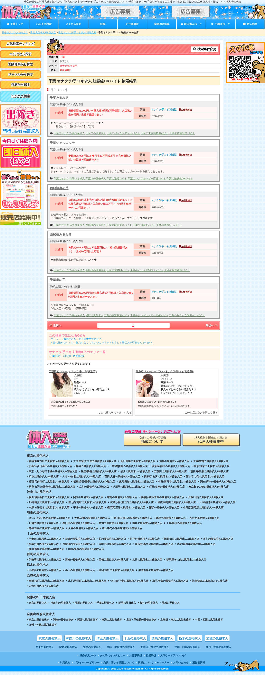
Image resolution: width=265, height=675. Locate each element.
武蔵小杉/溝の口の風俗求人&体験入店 (132, 502)
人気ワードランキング (172, 655)
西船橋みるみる (61, 234)
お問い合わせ (180, 662)
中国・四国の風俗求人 (187, 647)
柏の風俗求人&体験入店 (112, 538)
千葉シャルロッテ (62, 142)
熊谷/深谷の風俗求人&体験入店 (46, 528)
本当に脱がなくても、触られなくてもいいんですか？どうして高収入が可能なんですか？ (101, 342)
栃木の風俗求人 (190, 638)
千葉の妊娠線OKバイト (179, 178)
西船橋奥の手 (59, 188)
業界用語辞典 (161, 24)
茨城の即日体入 (171, 602)
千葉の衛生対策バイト (182, 133)
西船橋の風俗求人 (96, 224)
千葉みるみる (59, 97)
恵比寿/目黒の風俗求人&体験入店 (210, 471)
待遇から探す (20, 84)
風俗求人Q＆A (88, 655)
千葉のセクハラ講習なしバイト (187, 315)
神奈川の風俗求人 (78, 638)
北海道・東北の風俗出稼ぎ (175, 619)
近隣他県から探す (20, 64)
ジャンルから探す (20, 74)
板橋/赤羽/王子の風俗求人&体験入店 (94, 481)
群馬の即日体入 (127, 602)
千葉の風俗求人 (135, 638)
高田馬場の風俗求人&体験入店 (137, 461)
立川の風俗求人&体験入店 (94, 486)
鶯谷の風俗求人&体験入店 (91, 466)
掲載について (145, 662)
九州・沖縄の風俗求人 (218, 647)
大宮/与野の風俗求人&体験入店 (92, 518)
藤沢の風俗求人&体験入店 (164, 507)
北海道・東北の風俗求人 (155, 647)
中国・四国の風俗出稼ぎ (209, 619)
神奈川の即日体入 (61, 602)
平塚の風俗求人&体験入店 (88, 507)
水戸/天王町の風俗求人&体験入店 (87, 580)
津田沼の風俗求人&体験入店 (115, 543)
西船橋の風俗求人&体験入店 (78, 543)
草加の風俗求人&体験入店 (113, 523)
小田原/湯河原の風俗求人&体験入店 (203, 507)
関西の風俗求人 (68, 647)
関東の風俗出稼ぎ (63, 619)
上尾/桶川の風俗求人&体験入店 (184, 523)
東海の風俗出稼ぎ (112, 619)
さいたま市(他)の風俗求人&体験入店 (50, 518)
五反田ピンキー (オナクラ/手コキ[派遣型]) (73, 371)
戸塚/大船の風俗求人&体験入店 (206, 497)
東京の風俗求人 (50, 638)
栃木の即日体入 (149, 602)
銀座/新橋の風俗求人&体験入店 (99, 471)
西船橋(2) (78, 355)
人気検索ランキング (20, 43)
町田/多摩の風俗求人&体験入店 (167, 486)
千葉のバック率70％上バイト (147, 270)
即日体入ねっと (191, 24)
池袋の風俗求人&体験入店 (174, 461)
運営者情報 (198, 662)
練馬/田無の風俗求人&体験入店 (136, 481)
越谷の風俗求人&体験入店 (171, 518)
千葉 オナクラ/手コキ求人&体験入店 (77, 32)
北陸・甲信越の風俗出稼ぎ (141, 619)
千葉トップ (14, 24)
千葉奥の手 (57, 280)
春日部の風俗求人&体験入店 (78, 523)
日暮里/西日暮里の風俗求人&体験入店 (50, 466)
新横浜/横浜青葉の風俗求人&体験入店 (162, 497)
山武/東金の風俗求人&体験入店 (86, 549)
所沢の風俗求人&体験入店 (204, 518)
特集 (102, 24)
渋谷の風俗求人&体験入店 (44, 476)
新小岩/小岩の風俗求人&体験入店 (205, 476)
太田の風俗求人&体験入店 (147, 559)
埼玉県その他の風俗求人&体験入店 (122, 528)
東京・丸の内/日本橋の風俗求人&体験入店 (53, 471)
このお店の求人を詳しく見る (114, 412)
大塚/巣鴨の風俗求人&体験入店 (211, 461)
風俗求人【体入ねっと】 (15, 32)
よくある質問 (73, 24)
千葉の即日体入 (105, 602)
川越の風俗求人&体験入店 (44, 523)
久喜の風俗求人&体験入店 (83, 528)
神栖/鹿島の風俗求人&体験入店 (210, 580)
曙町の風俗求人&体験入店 (122, 497)
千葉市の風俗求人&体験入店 (45, 538)
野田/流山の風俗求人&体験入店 (181, 538)
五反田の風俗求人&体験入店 (170, 471)
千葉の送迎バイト (117, 178)
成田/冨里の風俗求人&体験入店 (46, 549)
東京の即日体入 (38, 602)
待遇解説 (151, 655)
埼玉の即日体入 (84, 602)
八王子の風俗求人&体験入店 (129, 486)
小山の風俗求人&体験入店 (80, 570)
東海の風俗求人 (92, 647)
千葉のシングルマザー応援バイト (147, 178)
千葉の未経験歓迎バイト (155, 133)
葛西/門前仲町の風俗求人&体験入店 (49, 481)
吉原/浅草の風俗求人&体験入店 (211, 466)
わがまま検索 (44, 24)
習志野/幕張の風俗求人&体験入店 (154, 543)
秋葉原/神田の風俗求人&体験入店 (171, 466)
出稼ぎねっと (220, 24)
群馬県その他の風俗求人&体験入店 (186, 559)
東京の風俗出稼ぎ (39, 619)
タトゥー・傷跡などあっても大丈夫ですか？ (76, 339)
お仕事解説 (132, 24)
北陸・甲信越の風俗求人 (121, 647)
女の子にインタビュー (112, 655)
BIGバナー (163, 662)
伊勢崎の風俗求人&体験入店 (45, 559)
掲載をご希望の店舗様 (152, 440)
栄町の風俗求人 (94, 315)
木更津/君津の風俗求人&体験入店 (196, 543)
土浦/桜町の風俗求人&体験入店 (46, 580)
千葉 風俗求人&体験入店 (43, 32)
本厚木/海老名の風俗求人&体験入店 (49, 507)
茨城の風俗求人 (217, 638)
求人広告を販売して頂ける (211, 440)
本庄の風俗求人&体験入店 (147, 523)
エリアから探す (21, 54)
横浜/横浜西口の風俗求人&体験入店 (49, 497)
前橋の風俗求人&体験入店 (113, 559)
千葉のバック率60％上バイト (123, 133)
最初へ (55, 325)
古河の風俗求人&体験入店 (44, 585)
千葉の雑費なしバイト (169, 224)
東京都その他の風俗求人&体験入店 (209, 486)
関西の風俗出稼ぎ (87, 619)
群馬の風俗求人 (162, 638)
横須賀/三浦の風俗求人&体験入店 (126, 507)
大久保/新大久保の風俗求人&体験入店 (95, 461)
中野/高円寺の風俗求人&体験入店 (177, 481)
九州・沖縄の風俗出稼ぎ (43, 624)
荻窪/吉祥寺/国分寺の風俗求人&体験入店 (52, 486)
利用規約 (65, 662)
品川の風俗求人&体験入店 (135, 471)
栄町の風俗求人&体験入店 (80, 538)
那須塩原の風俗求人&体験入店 (155, 570)
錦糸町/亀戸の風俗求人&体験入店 (163, 476)
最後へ (212, 325)
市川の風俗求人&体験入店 (218, 538)
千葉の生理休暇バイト (177, 270)
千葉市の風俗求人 (96, 133)
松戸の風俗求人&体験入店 (145, 538)
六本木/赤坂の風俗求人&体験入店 (81, 476)
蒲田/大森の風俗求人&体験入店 (122, 476)
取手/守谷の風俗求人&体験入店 (170, 580)
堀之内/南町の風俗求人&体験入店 (87, 502)
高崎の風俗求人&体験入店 (80, 559)
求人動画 (250, 24)
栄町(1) (67, 355)
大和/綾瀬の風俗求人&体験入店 (217, 502)
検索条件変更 (204, 49)
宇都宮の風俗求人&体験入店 (45, 570)
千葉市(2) (55, 355)
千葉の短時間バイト (144, 224)
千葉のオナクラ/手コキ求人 (69, 133)
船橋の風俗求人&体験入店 (44, 543)
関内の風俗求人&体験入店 (88, 497)
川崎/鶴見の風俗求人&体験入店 (46, 502)
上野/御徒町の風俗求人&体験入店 (129, 466)
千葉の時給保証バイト (119, 224)
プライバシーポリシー (86, 662)
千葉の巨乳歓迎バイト (116, 315)
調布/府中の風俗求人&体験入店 (218, 481)
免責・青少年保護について (118, 662)
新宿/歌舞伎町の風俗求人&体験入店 (49, 461)
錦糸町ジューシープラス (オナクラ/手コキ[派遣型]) (165, 371)
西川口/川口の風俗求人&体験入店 (133, 518)
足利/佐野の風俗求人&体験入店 (116, 570)
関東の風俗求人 (44, 647)
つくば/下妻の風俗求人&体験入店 (129, 580)
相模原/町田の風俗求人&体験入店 (176, 502)
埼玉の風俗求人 (107, 638)
